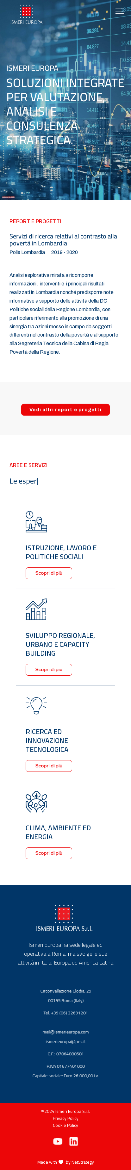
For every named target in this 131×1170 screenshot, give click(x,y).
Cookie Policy (65, 1125)
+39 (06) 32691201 (74, 1013)
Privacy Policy (65, 1118)
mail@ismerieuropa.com (70, 1032)
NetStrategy (83, 1162)
